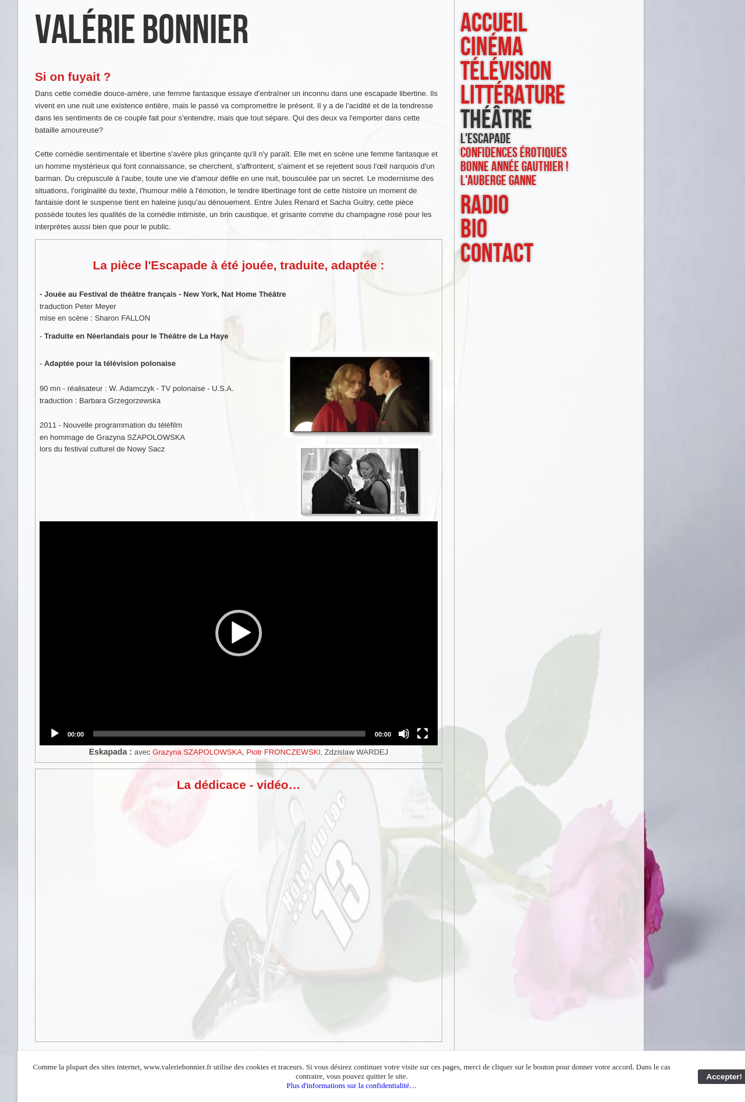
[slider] (229, 734)
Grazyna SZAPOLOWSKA (197, 752)
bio (473, 229)
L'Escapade (485, 139)
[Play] (55, 734)
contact (496, 254)
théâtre (496, 120)
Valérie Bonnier (142, 30)
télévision (506, 72)
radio (484, 206)
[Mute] (404, 734)
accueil (493, 23)
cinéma (491, 47)
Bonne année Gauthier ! (514, 167)
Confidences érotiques (513, 153)
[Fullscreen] (422, 734)
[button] (238, 633)
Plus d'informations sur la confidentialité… (351, 1085)
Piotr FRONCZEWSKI (283, 752)
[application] (239, 633)
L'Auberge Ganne (498, 181)
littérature (512, 96)
